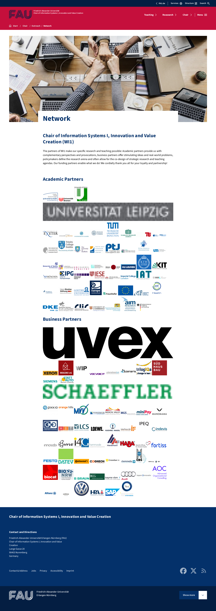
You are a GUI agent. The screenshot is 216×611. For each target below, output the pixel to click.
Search (205, 3)
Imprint (70, 570)
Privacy (43, 570)
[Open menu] (202, 15)
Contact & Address (18, 570)
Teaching (149, 15)
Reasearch (167, 15)
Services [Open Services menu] (176, 3)
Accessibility (57, 570)
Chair (185, 15)
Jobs (33, 570)
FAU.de (160, 3)
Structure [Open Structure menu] (191, 3)
